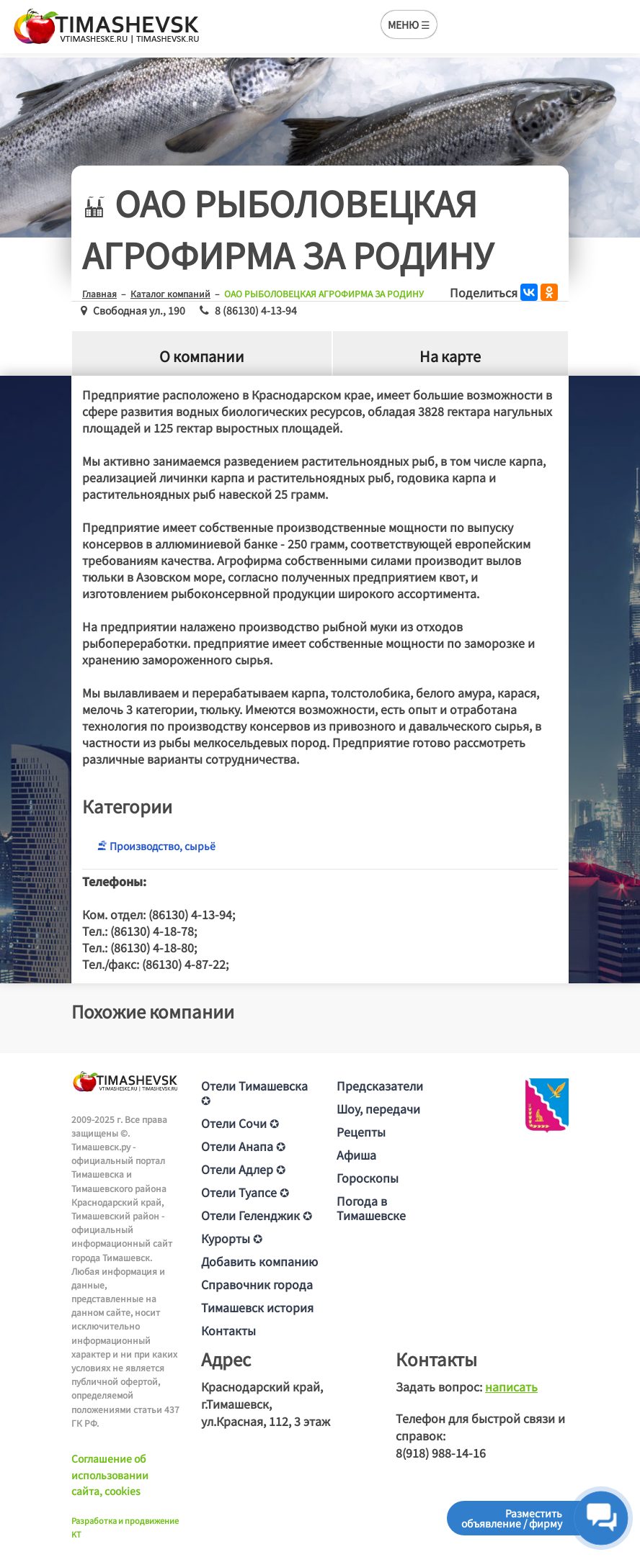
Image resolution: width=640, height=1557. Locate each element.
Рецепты (361, 1131)
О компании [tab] (201, 356)
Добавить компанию (259, 1261)
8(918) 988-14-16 (441, 1452)
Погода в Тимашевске (371, 1207)
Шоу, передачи (378, 1108)
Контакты (228, 1330)
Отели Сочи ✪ (240, 1123)
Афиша (356, 1154)
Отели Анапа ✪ (243, 1146)
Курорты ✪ (231, 1238)
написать (511, 1386)
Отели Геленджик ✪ (256, 1215)
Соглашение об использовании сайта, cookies (109, 1474)
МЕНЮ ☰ (409, 24)
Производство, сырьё (156, 846)
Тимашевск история (257, 1307)
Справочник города (257, 1284)
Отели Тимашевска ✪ (254, 1092)
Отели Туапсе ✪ (245, 1192)
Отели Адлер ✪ (243, 1169)
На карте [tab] (450, 356)
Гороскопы (368, 1177)
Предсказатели (380, 1085)
